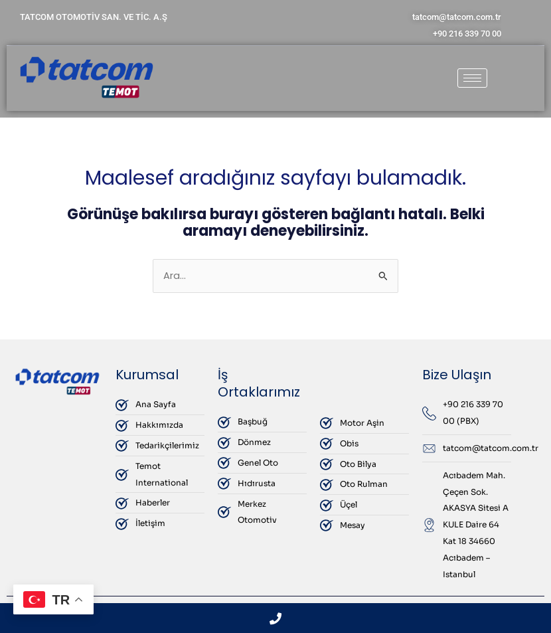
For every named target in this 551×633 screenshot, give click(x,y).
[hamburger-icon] (472, 78)
